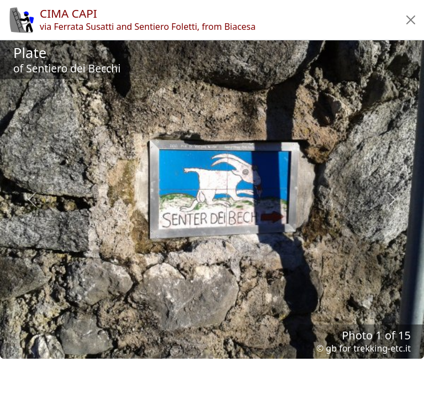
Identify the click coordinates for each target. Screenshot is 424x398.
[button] (411, 20)
